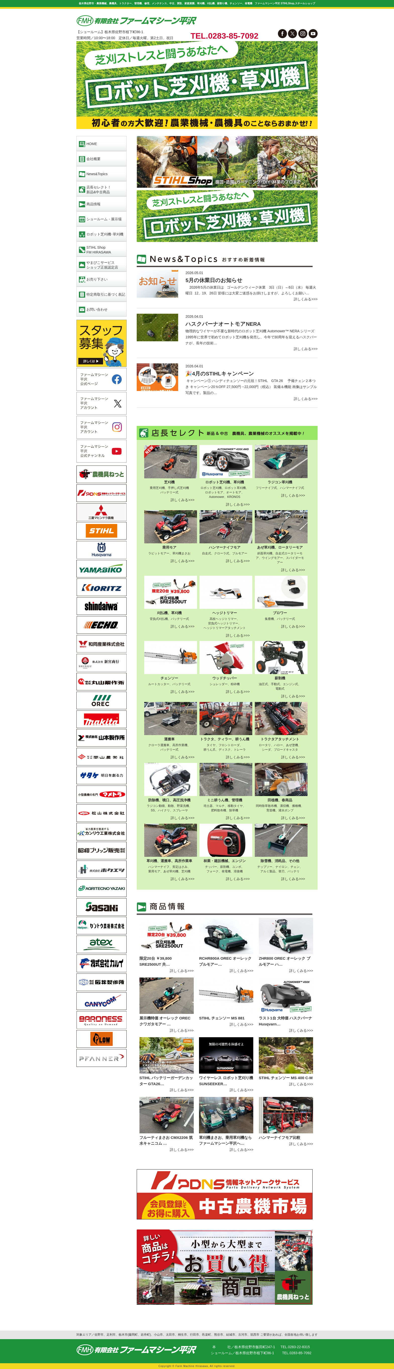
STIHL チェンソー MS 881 (221, 1018)
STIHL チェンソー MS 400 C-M (286, 1078)
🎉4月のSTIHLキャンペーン (219, 373)
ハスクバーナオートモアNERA (223, 324)
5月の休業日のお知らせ (213, 280)
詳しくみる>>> (306, 299)
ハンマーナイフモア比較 (279, 1137)
